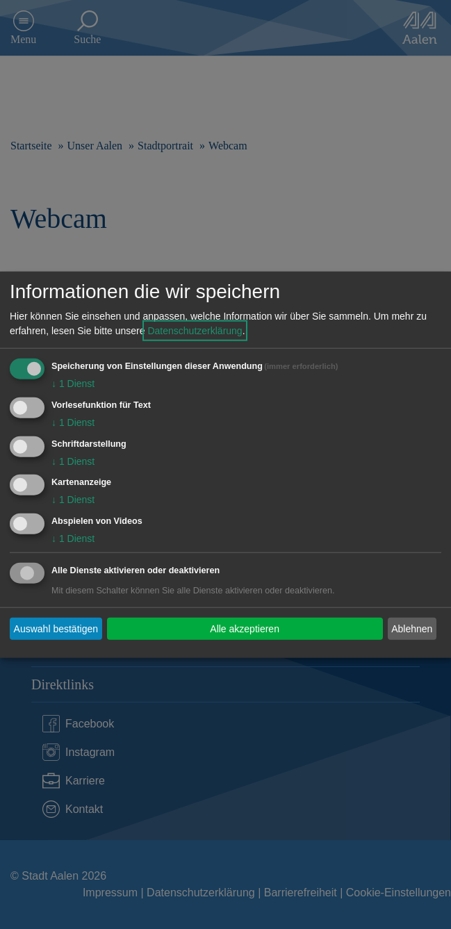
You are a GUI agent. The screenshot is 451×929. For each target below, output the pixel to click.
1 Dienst (73, 383)
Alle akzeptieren (244, 628)
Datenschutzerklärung (194, 330)
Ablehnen (411, 628)
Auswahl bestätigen (56, 628)
